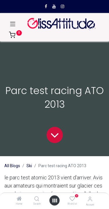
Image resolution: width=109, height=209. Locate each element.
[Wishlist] (72, 198)
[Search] (37, 199)
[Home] (19, 199)
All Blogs (12, 165)
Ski (29, 165)
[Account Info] (90, 199)
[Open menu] (54, 200)
